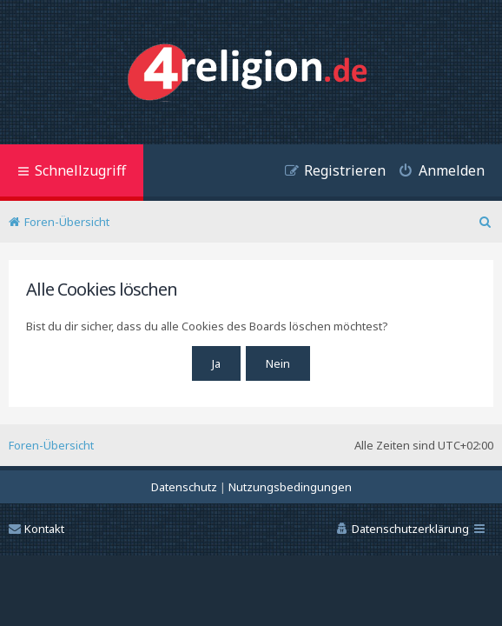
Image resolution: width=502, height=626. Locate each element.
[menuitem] (435, 172)
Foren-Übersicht (51, 445)
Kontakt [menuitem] (36, 528)
